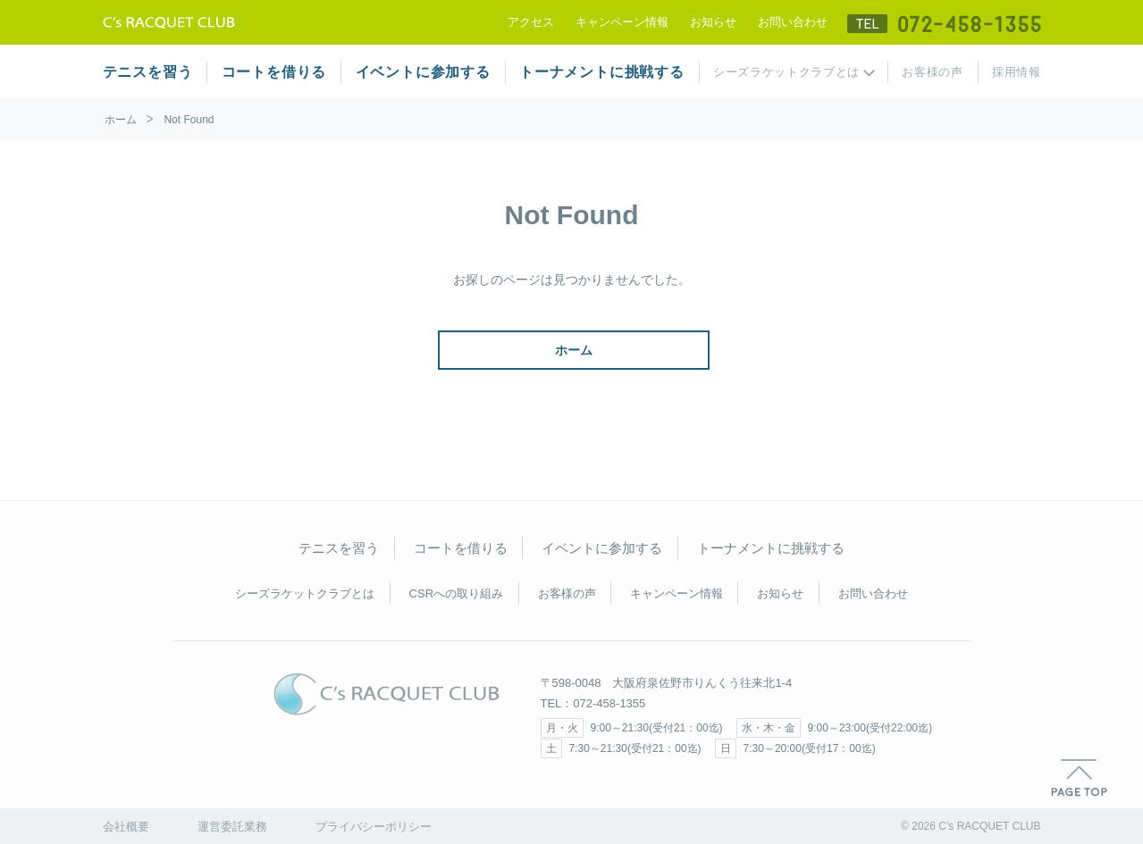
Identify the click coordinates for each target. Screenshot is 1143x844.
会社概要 (126, 826)
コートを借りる (274, 71)
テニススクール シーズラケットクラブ (169, 22)
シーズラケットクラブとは (786, 72)
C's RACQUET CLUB (386, 694)
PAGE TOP (1079, 778)
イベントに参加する (423, 71)
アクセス (531, 22)
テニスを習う (148, 71)
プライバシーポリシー (373, 826)
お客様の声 (932, 72)
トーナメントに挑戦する (602, 71)
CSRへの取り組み (456, 593)
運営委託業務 (232, 826)
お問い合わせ (793, 22)
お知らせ (713, 22)
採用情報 (1016, 72)
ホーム (121, 119)
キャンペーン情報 (622, 22)
